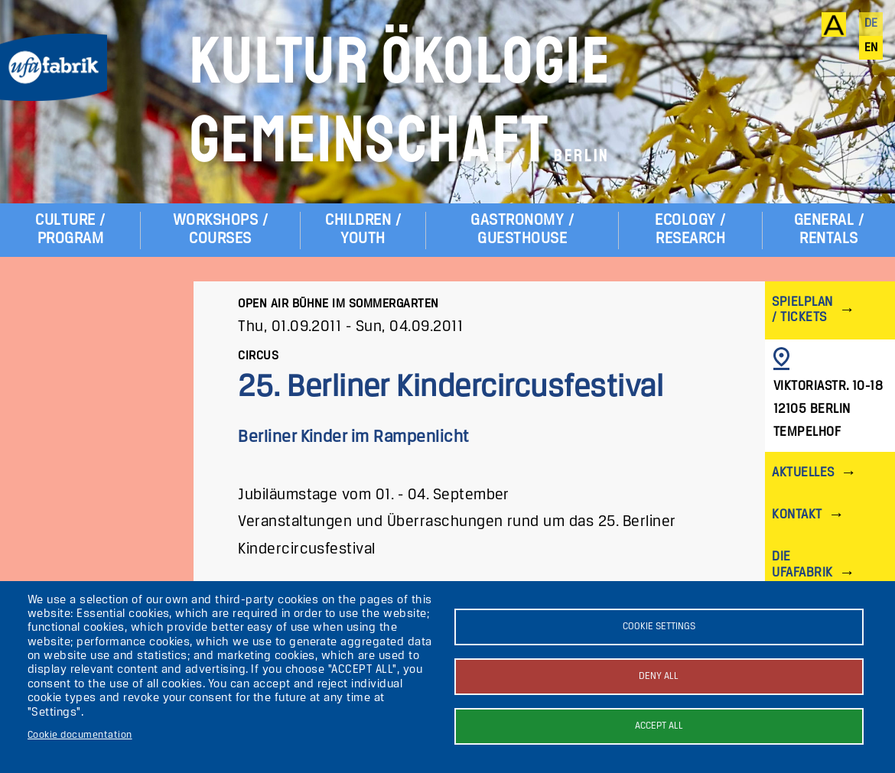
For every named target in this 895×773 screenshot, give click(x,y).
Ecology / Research (690, 230)
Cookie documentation (80, 735)
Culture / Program (70, 230)
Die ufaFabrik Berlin (802, 572)
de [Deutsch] (871, 24)
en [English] (871, 48)
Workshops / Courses (220, 230)
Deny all (659, 676)
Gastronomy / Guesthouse (522, 230)
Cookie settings (659, 627)
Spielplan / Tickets (802, 310)
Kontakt (797, 514)
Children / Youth (363, 230)
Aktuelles (803, 472)
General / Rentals (829, 230)
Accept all (659, 726)
